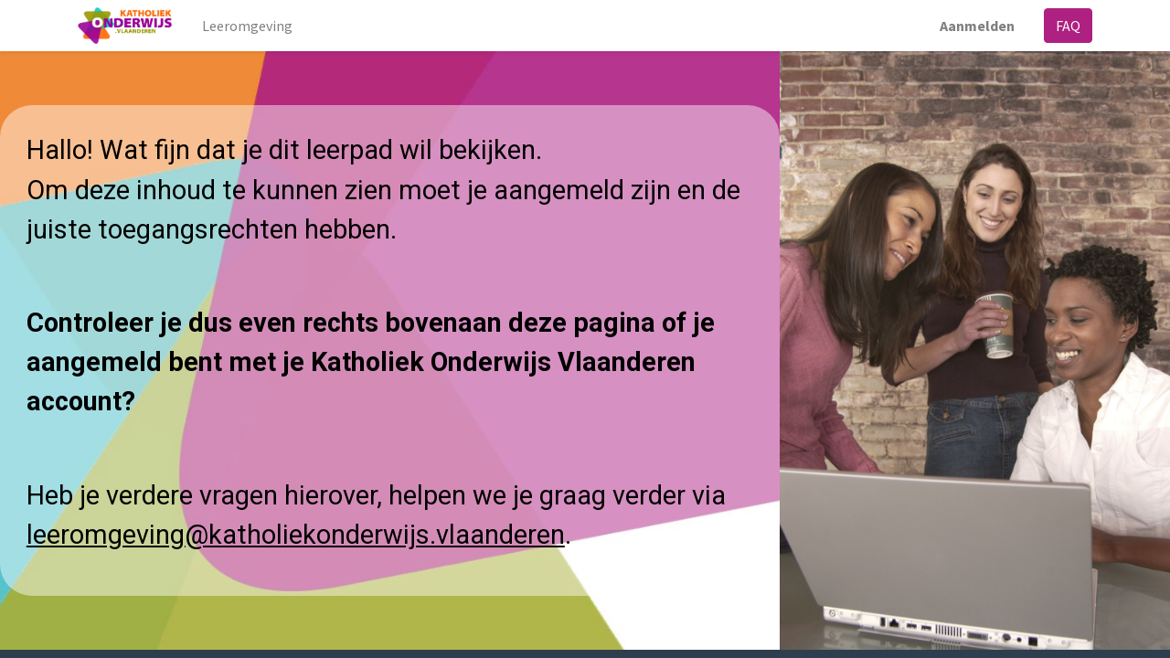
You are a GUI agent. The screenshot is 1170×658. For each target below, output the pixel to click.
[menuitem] (248, 25)
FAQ (1068, 25)
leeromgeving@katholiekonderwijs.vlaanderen (296, 534)
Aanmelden (977, 25)
